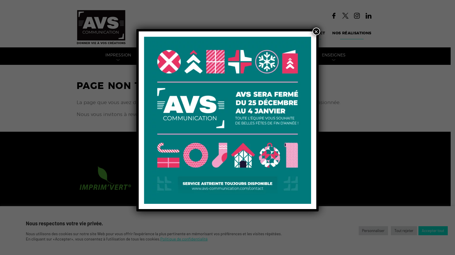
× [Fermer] (316, 31)
